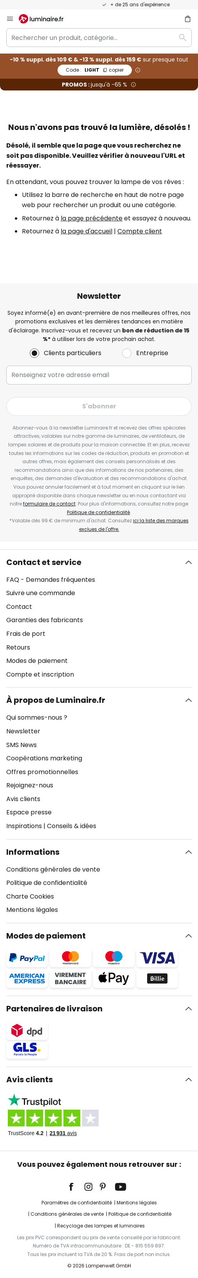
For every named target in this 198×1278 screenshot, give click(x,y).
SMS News (21, 744)
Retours (18, 647)
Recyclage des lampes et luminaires (101, 1225)
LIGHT (95, 70)
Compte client (139, 231)
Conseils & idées (71, 825)
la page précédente (91, 218)
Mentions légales (32, 909)
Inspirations (24, 825)
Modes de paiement (37, 660)
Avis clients (23, 798)
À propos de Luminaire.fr (55, 700)
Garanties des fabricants (44, 620)
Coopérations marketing (44, 758)
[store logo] (46, 18)
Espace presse (29, 812)
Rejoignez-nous (29, 785)
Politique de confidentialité (98, 512)
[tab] (99, 619)
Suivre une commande (40, 592)
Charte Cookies (30, 896)
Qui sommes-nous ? (36, 717)
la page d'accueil (86, 231)
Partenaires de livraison (54, 1008)
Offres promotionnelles (42, 771)
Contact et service (43, 562)
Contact (19, 606)
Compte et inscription (40, 674)
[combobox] (99, 37)
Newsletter (23, 731)
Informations (32, 852)
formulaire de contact (49, 503)
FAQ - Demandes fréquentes (50, 579)
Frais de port (25, 633)
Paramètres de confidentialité (76, 1202)
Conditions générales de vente (53, 869)
